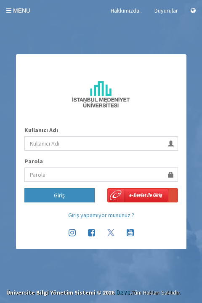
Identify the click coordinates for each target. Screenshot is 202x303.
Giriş (59, 195)
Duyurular (166, 10)
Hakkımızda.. (126, 10)
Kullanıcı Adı (41, 130)
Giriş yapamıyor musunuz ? (101, 215)
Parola (33, 161)
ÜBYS (123, 292)
